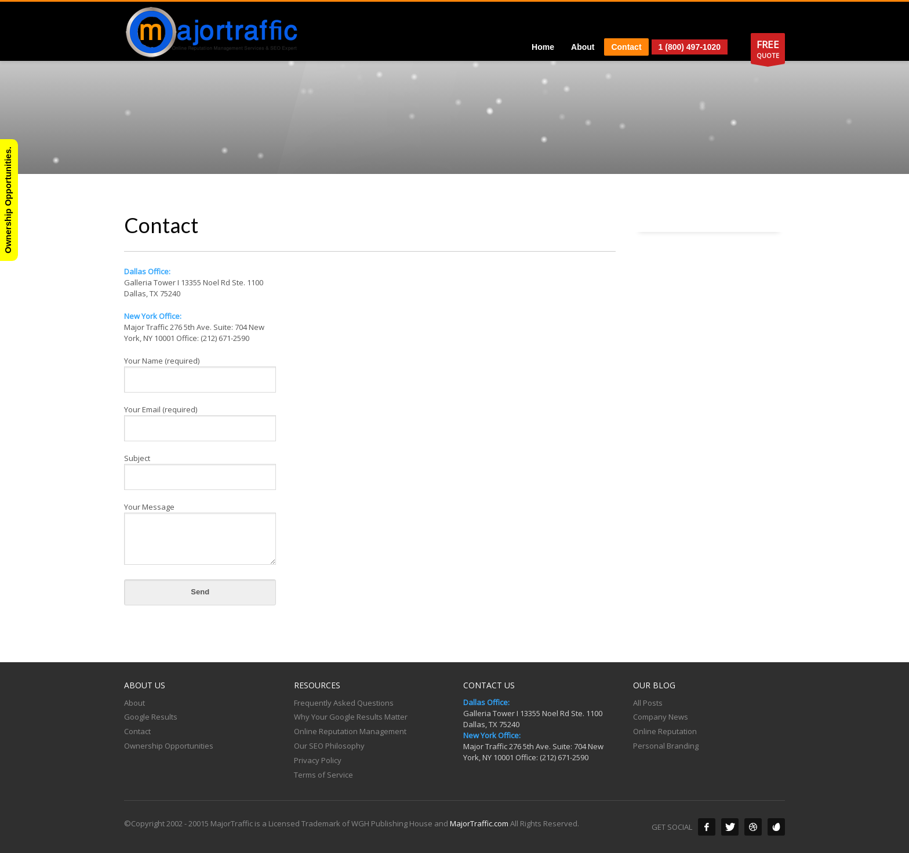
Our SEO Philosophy (329, 746)
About (134, 703)
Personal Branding (666, 746)
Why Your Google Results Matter (351, 717)
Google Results (150, 717)
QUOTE (768, 51)
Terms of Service (323, 774)
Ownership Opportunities (168, 746)
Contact (137, 731)
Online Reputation (665, 731)
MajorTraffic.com (479, 823)
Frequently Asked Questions (344, 703)
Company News (660, 717)
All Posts (648, 703)
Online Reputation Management (350, 731)
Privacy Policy (317, 760)
